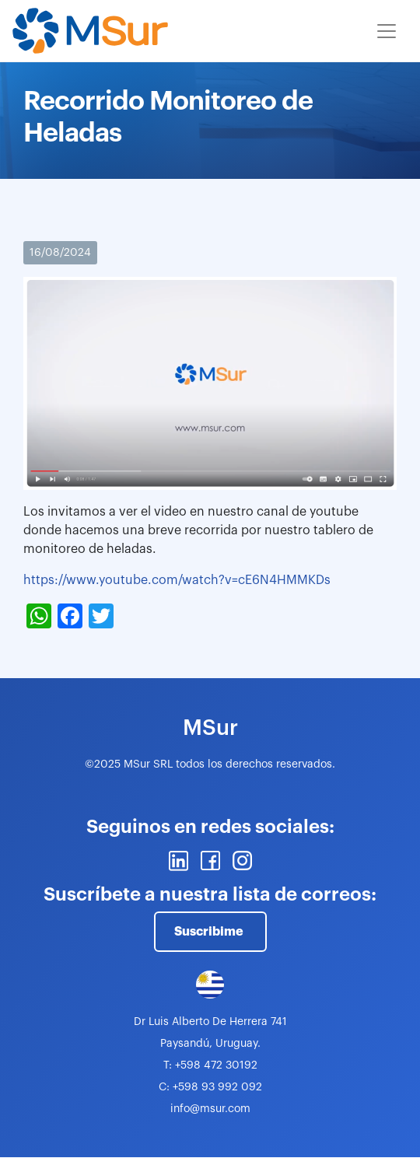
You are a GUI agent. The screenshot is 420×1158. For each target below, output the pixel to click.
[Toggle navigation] (387, 31)
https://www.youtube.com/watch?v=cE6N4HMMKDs (177, 580)
